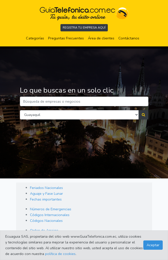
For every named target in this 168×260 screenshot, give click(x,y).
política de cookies (60, 253)
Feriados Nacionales (46, 187)
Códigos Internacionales (50, 214)
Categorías (36, 38)
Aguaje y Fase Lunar (46, 193)
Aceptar (153, 244)
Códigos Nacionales (46, 220)
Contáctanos (128, 38)
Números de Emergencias (50, 209)
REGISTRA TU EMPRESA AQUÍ (84, 27)
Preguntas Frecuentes (67, 38)
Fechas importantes (46, 199)
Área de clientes (101, 38)
